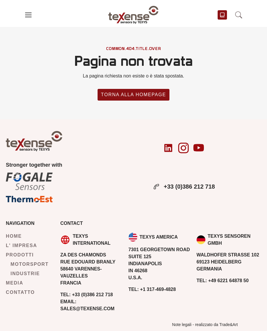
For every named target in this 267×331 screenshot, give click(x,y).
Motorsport (29, 264)
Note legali (181, 324)
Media (14, 282)
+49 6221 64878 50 (223, 280)
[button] (28, 15)
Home (14, 236)
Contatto (20, 292)
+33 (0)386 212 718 (183, 186)
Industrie (25, 273)
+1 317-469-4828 (152, 289)
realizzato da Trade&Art (216, 324)
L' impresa (21, 245)
